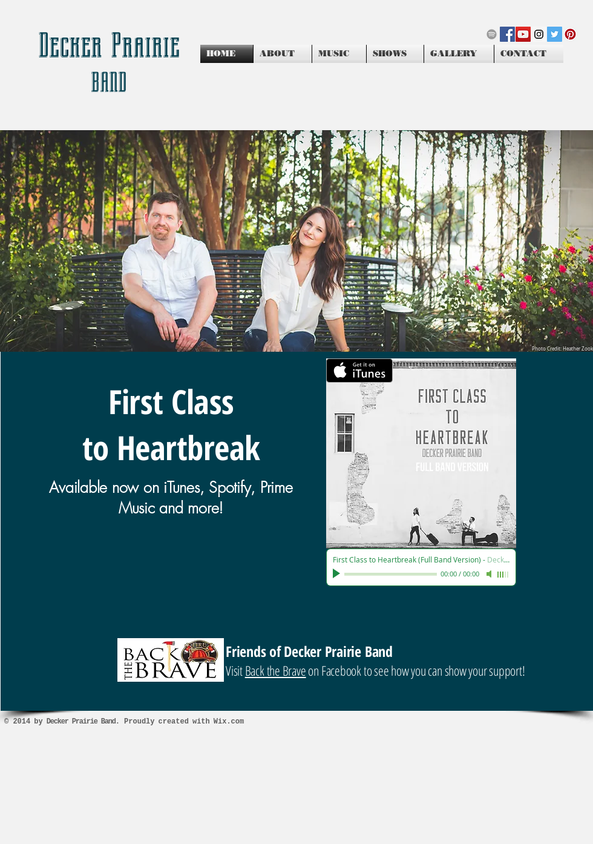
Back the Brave (275, 670)
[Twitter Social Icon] (554, 34)
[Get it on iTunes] (359, 370)
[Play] (337, 574)
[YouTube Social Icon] (523, 34)
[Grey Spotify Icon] (491, 34)
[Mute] (490, 574)
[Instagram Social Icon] (538, 34)
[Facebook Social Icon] (507, 34)
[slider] (503, 575)
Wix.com (229, 721)
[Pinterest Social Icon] (570, 34)
